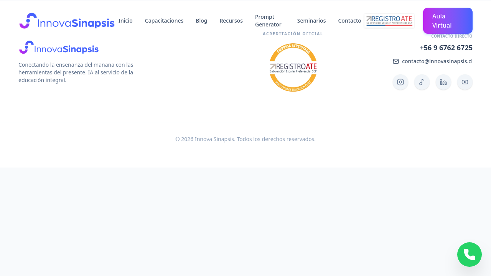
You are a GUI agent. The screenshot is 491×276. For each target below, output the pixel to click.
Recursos (231, 20)
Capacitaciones (164, 20)
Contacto (349, 20)
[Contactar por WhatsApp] (469, 254)
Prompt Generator (268, 20)
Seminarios (311, 20)
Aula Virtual (442, 21)
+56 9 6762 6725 (446, 47)
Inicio (126, 20)
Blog (201, 20)
